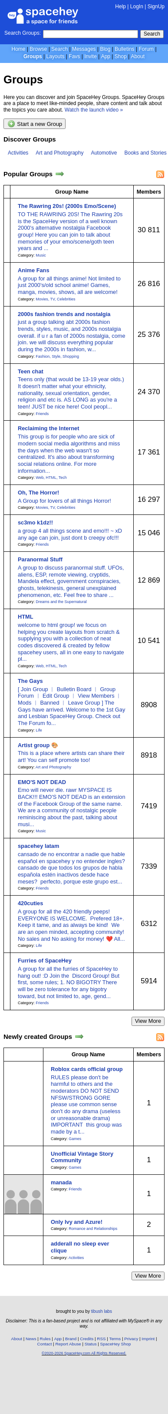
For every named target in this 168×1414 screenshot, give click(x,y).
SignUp (156, 6)
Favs (74, 56)
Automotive (104, 153)
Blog (105, 49)
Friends (42, 414)
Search (152, 34)
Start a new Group (34, 124)
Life (39, 730)
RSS (101, 1338)
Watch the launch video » (94, 110)
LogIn (136, 6)
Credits (86, 1338)
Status (91, 1343)
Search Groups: (22, 33)
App (105, 56)
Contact (44, 1343)
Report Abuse (68, 1343)
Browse (38, 49)
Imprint (148, 1338)
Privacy (131, 1338)
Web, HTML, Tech (51, 477)
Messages (84, 49)
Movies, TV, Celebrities (55, 299)
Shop (121, 56)
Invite (90, 56)
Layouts (55, 56)
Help (120, 6)
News (31, 1338)
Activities (18, 153)
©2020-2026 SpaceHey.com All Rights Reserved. (84, 1353)
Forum (146, 49)
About (138, 56)
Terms (115, 1338)
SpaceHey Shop (115, 1343)
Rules (45, 1338)
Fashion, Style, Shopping (57, 356)
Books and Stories (145, 153)
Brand (70, 1338)
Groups (32, 56)
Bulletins (124, 49)
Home (18, 49)
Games (75, 1139)
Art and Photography (59, 153)
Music (41, 255)
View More (148, 1021)
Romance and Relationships (93, 1228)
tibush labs (101, 1311)
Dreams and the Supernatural (61, 602)
